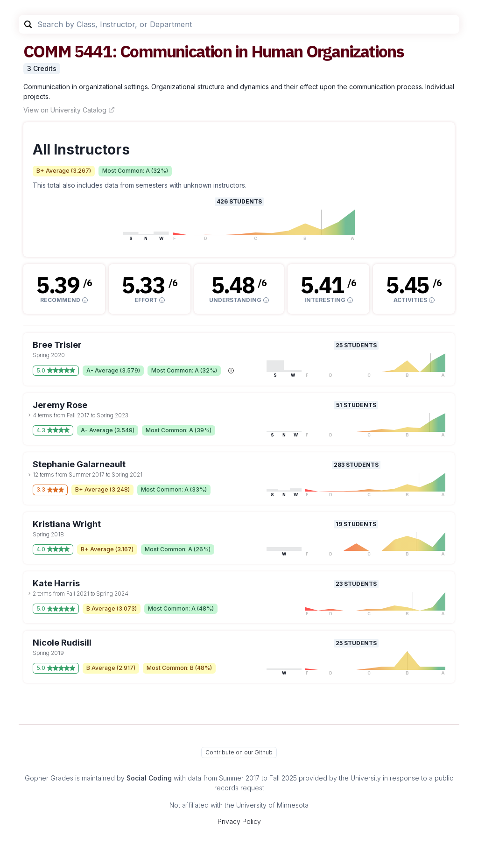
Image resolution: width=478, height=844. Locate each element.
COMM (47, 51)
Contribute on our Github (239, 752)
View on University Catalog (69, 110)
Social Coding (149, 778)
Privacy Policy (239, 821)
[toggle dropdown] (29, 415)
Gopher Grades (49, 778)
